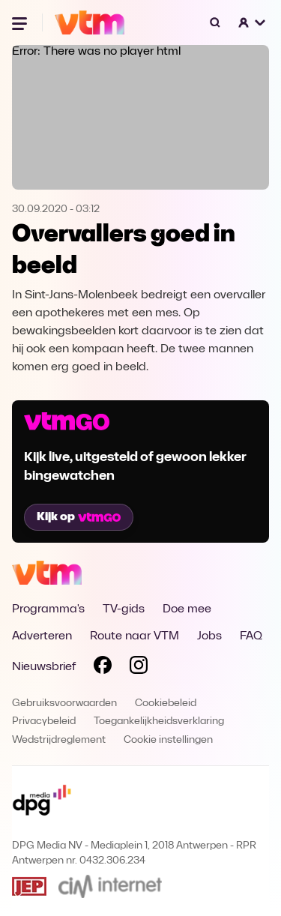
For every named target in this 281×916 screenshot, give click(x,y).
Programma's (48, 609)
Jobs (209, 636)
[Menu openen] (21, 22)
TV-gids (124, 609)
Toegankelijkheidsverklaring (159, 721)
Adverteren (42, 636)
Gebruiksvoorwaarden (64, 703)
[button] (252, 22)
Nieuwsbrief (44, 667)
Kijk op (79, 517)
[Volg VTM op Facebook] (103, 668)
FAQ (251, 636)
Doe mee (187, 609)
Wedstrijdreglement (59, 740)
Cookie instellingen (168, 740)
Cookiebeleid (165, 703)
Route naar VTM (134, 636)
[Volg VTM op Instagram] (139, 668)
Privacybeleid (44, 721)
